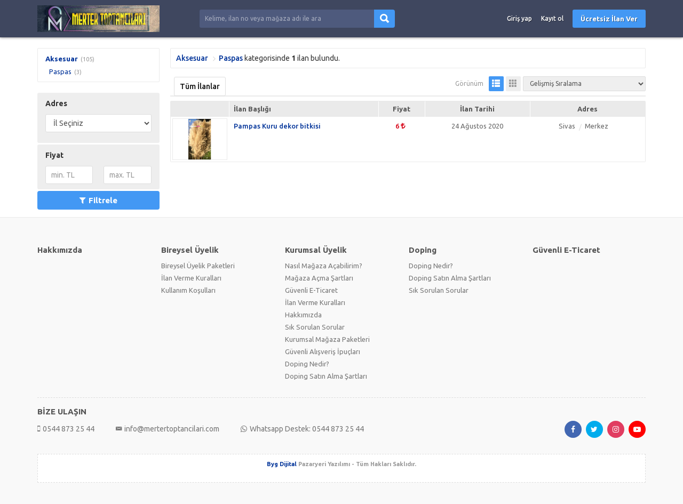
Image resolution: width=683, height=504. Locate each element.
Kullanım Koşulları (188, 290)
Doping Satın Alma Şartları (326, 376)
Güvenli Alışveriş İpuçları (322, 351)
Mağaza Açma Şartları (319, 278)
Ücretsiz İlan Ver (609, 18)
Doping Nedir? (307, 363)
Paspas (60, 71)
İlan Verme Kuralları (191, 278)
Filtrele (98, 200)
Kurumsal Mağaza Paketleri (327, 339)
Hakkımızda (303, 314)
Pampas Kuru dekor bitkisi (277, 126)
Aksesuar (61, 58)
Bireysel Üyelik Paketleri (198, 265)
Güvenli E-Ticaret (311, 290)
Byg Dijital (282, 464)
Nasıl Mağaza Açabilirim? (323, 265)
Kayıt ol (552, 18)
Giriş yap (519, 18)
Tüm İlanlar (200, 86)
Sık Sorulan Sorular (315, 327)
